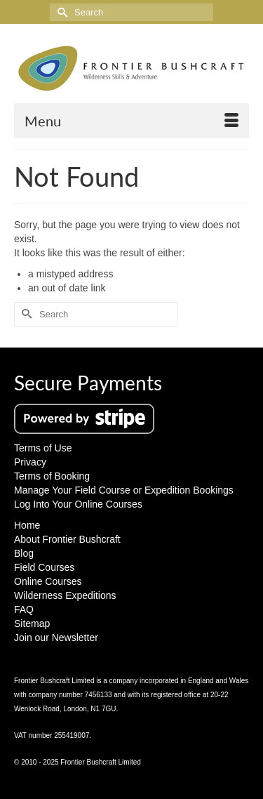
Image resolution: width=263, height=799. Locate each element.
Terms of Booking (52, 476)
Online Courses (48, 581)
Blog (24, 553)
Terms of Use (43, 448)
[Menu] (131, 120)
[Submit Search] (60, 12)
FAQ (24, 609)
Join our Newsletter (56, 637)
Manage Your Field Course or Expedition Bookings (124, 490)
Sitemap (32, 623)
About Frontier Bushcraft (67, 539)
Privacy (30, 462)
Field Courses (44, 567)
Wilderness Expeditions (65, 595)
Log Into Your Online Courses (78, 504)
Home (27, 525)
